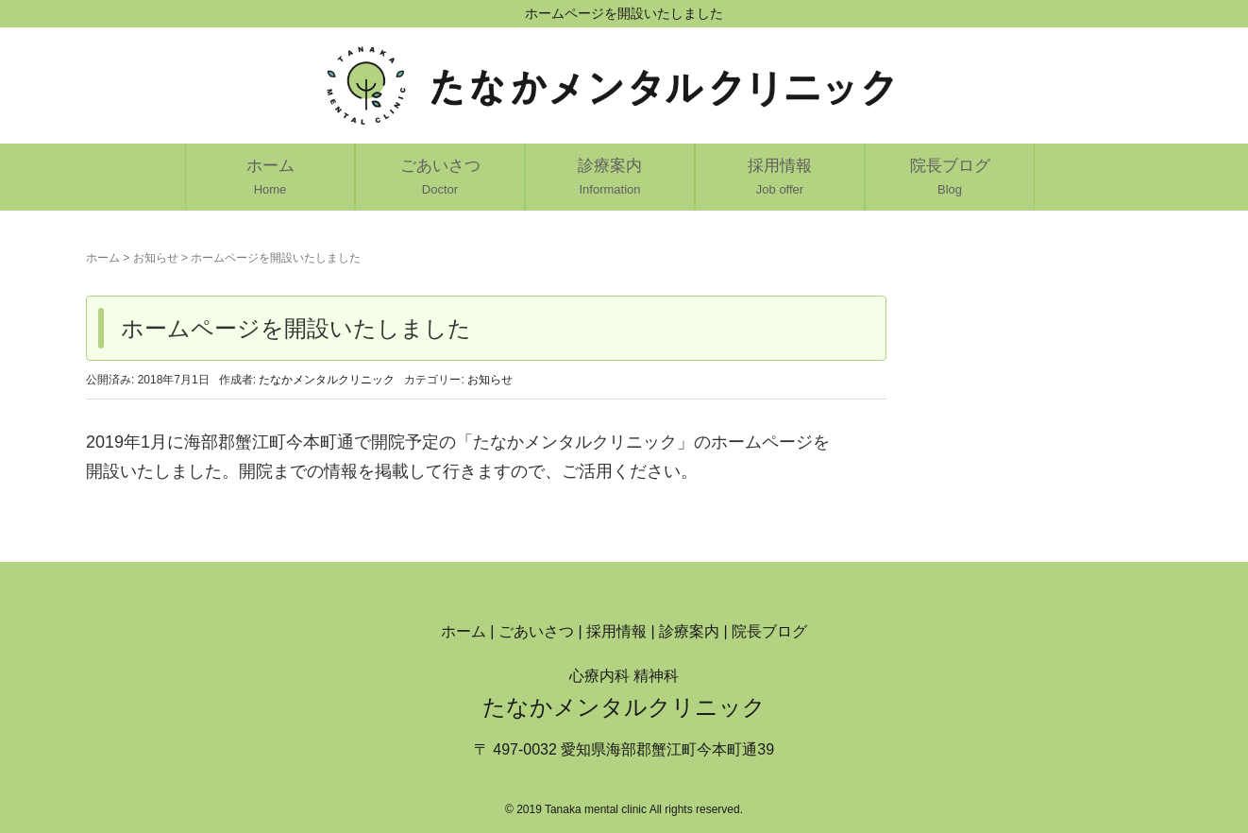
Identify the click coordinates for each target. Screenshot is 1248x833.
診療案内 (689, 631)
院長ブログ (769, 631)
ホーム (103, 257)
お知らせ (155, 257)
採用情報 (616, 631)
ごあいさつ (536, 631)
